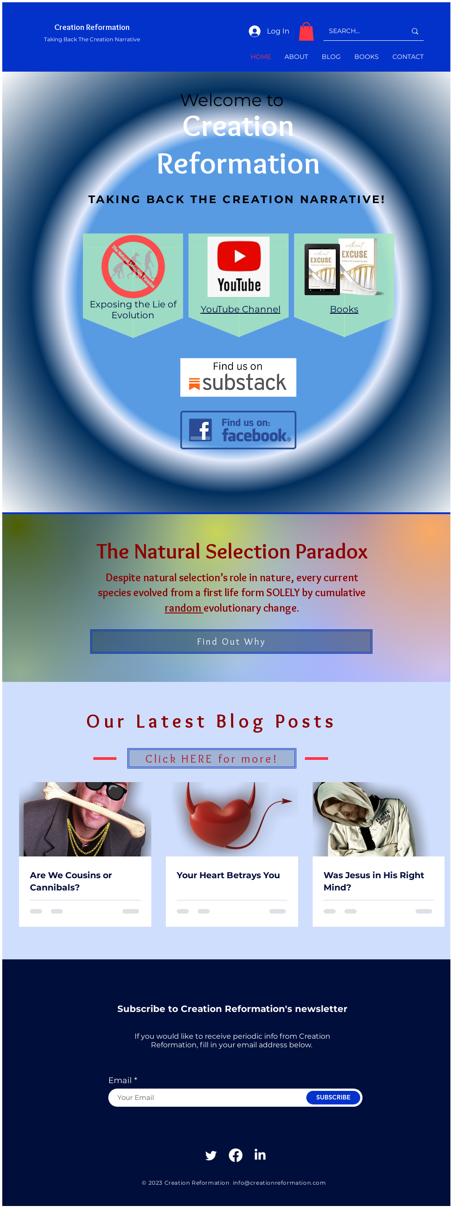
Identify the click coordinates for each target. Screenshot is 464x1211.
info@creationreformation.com (279, 1182)
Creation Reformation (92, 27)
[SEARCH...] (361, 31)
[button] (306, 31)
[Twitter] (211, 1155)
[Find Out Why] (231, 641)
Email (120, 1080)
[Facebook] (235, 1155)
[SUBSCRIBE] (333, 1097)
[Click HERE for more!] (211, 758)
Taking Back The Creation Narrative (92, 39)
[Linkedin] (260, 1155)
